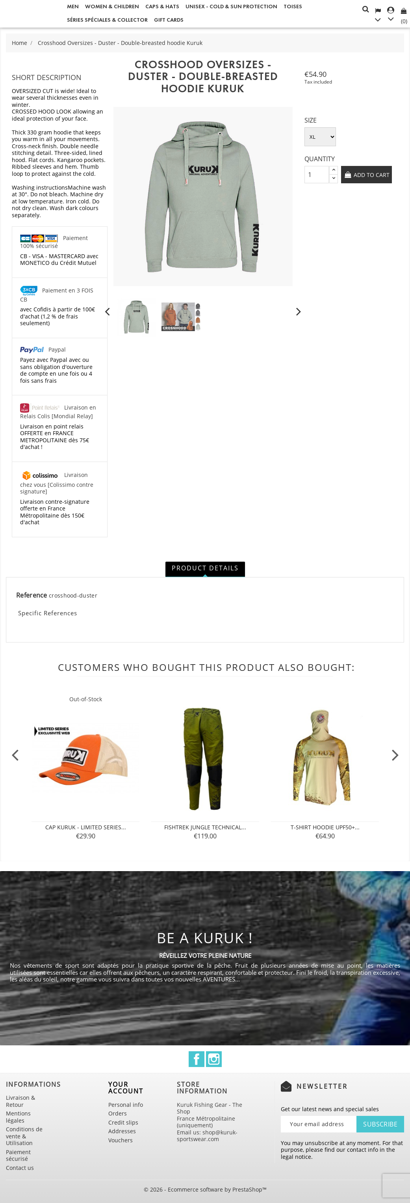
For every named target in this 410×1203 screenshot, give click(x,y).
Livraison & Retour (20, 1101)
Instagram (214, 1059)
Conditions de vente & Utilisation (24, 1136)
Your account (125, 1088)
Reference (31, 595)
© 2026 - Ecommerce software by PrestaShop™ (205, 1189)
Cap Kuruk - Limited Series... (85, 827)
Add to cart (371, 175)
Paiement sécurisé (18, 1155)
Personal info (125, 1104)
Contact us (20, 1167)
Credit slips (123, 1122)
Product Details (205, 568)
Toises (293, 6)
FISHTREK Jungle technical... (205, 827)
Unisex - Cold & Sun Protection (231, 6)
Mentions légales (18, 1117)
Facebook (196, 1059)
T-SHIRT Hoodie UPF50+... (325, 827)
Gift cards (169, 20)
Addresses (122, 1131)
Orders (117, 1113)
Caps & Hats (162, 6)
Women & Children (112, 6)
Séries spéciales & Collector (107, 20)
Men (73, 6)
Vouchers (120, 1140)
